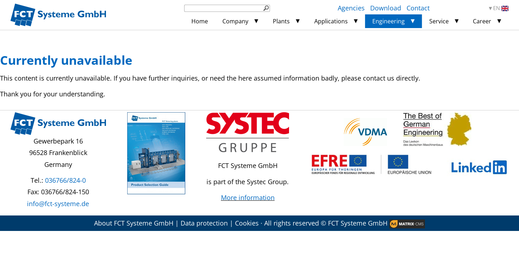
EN (501, 8)
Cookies (247, 223)
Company (235, 21)
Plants (281, 21)
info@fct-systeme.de (58, 203)
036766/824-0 (65, 180)
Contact (418, 8)
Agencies (351, 8)
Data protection (204, 223)
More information (248, 197)
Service (439, 21)
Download (385, 8)
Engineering (388, 21)
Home (199, 21)
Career (482, 21)
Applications (331, 21)
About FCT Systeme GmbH (133, 223)
